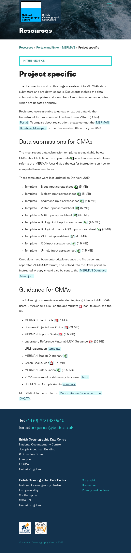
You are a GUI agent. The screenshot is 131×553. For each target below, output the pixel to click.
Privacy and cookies (95, 490)
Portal (24, 122)
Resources (26, 47)
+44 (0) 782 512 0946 (44, 421)
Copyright (88, 480)
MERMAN (68, 47)
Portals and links (47, 47)
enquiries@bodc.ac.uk (52, 428)
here (85, 377)
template (54, 348)
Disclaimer (89, 485)
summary (69, 384)
